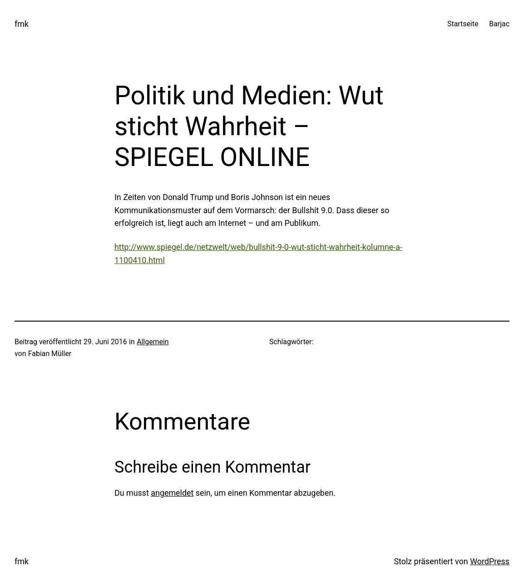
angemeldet (172, 493)
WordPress (489, 561)
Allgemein (152, 341)
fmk (22, 24)
